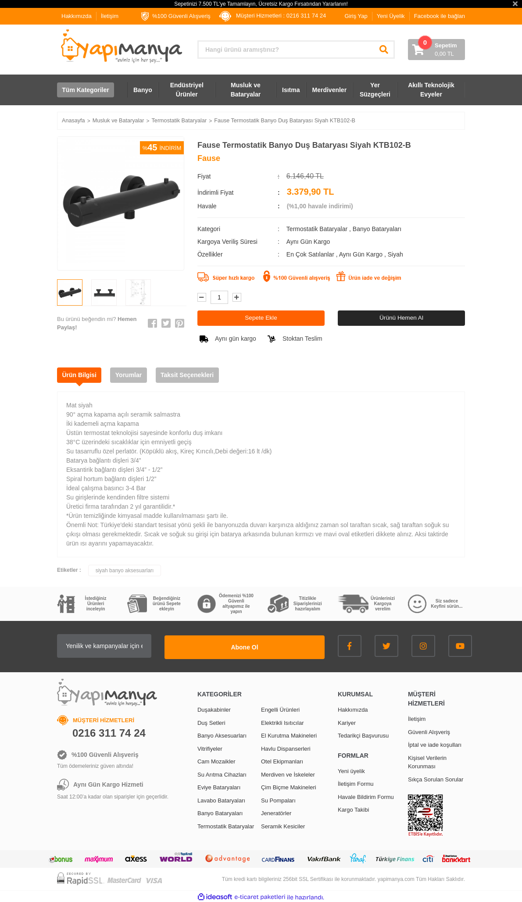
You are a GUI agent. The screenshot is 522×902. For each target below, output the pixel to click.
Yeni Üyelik (391, 16)
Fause (208, 158)
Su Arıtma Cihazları (222, 773)
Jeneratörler (276, 812)
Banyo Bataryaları (377, 228)
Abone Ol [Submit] (269, 645)
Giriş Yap (356, 16)
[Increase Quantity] (236, 297)
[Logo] (120, 46)
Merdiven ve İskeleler (288, 773)
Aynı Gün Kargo (361, 254)
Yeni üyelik (351, 770)
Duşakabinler (214, 708)
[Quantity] (219, 297)
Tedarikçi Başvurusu (363, 734)
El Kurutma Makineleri (289, 734)
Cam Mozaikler (216, 760)
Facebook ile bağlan (439, 16)
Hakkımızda (76, 16)
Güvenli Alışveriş (429, 730)
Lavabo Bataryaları (221, 799)
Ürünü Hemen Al (401, 317)
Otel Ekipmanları (282, 760)
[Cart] (436, 49)
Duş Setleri (211, 721)
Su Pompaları (278, 799)
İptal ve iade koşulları (434, 743)
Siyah (395, 254)
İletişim (109, 16)
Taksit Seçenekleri (195, 374)
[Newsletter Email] (129, 646)
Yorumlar (133, 374)
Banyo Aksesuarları (222, 734)
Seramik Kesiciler (283, 825)
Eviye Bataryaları (218, 786)
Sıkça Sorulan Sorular (435, 778)
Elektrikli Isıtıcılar (282, 721)
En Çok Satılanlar (311, 254)
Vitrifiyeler (209, 747)
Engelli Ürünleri (280, 708)
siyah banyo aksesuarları (125, 570)
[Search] (296, 49)
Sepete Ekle (261, 317)
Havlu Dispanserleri (286, 747)
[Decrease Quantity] (201, 297)
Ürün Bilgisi (81, 374)
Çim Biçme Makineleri (288, 786)
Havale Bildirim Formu (366, 795)
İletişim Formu (356, 782)
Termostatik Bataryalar (316, 228)
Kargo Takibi (353, 808)
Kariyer (347, 721)
